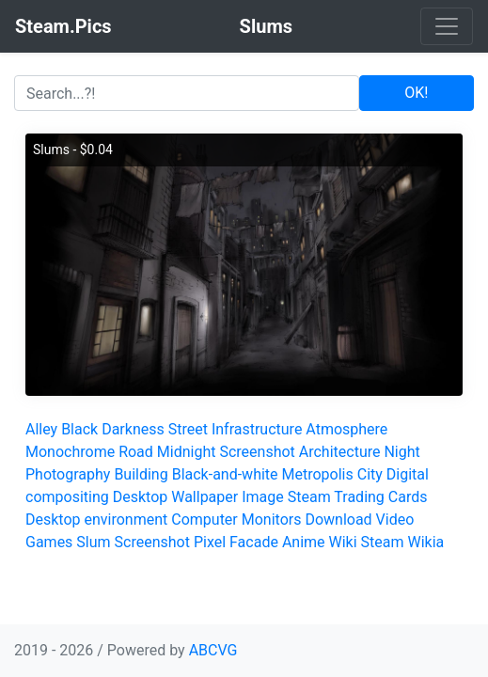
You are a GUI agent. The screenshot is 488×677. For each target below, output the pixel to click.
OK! (416, 93)
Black (79, 429)
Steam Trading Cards (358, 497)
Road (135, 452)
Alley (41, 429)
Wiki (343, 542)
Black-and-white (225, 474)
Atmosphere (346, 429)
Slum (93, 542)
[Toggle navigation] (446, 26)
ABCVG (213, 650)
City (370, 474)
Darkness (133, 429)
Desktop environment (96, 519)
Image (263, 497)
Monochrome (70, 452)
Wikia (426, 542)
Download (338, 519)
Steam (382, 542)
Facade (253, 542)
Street (188, 429)
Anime (303, 542)
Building (140, 474)
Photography (67, 474)
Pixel (210, 542)
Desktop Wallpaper (176, 497)
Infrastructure (257, 429)
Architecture (340, 452)
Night (401, 452)
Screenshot (256, 452)
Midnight (186, 452)
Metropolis (318, 474)
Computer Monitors (236, 519)
